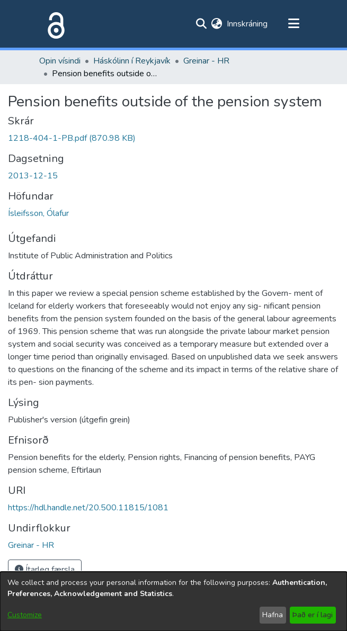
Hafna (272, 615)
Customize (24, 615)
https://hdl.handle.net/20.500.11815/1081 (88, 507)
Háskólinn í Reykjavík (132, 61)
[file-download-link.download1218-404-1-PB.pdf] (72, 138)
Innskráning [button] (248, 24)
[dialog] (173, 601)
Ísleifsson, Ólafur (38, 213)
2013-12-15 (33, 176)
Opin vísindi (60, 61)
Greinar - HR (206, 61)
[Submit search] (201, 23)
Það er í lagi (312, 615)
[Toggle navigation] (294, 24)
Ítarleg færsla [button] (45, 569)
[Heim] (54, 24)
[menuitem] (217, 23)
